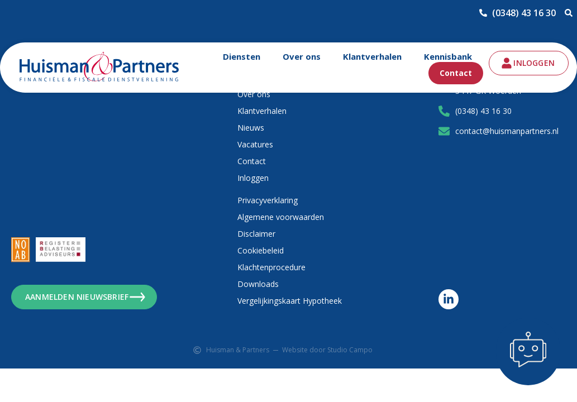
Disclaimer (256, 233)
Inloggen (253, 178)
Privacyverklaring (267, 200)
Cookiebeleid (260, 250)
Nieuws (250, 127)
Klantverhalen (372, 56)
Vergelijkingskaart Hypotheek (289, 300)
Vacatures (255, 144)
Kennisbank (448, 56)
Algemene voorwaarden (280, 217)
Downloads (258, 284)
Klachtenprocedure (271, 267)
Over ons (302, 56)
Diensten (241, 56)
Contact (456, 73)
